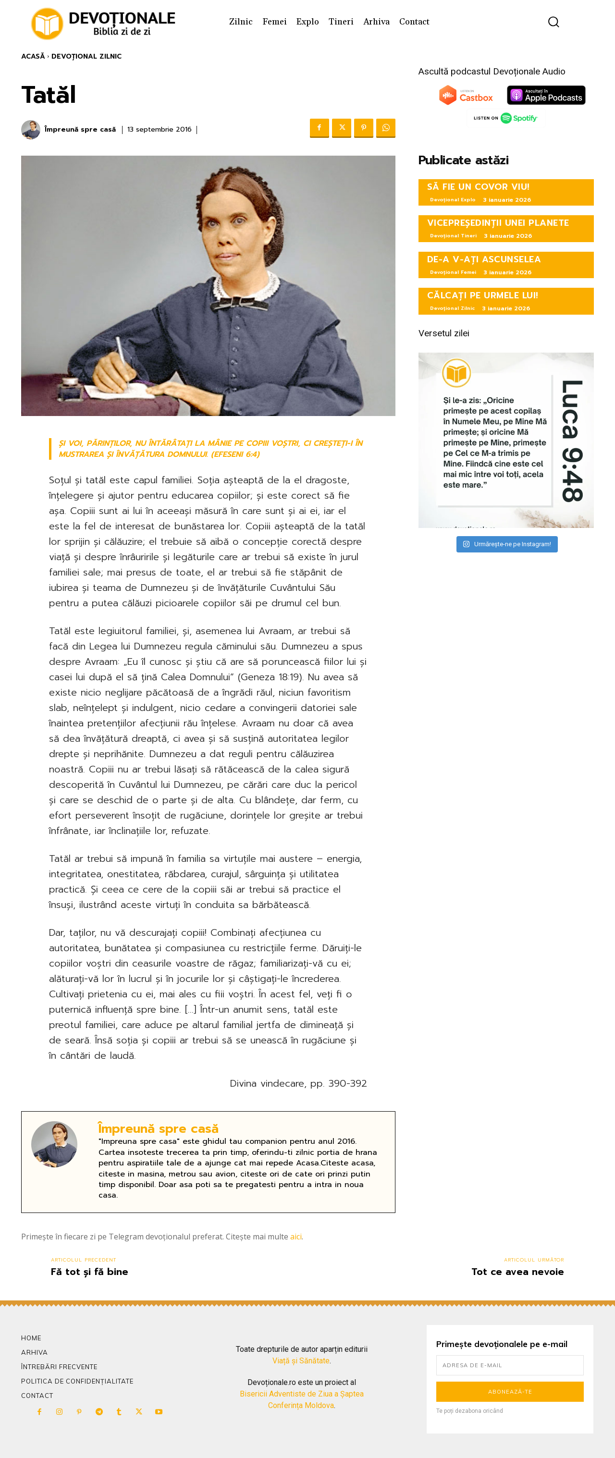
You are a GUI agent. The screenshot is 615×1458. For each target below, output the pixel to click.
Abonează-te (510, 1391)
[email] (510, 1365)
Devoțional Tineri (453, 235)
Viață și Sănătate (301, 1360)
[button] (554, 22)
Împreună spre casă (80, 130)
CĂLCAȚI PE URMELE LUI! (483, 295)
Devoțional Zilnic (86, 56)
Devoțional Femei (453, 272)
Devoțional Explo (453, 199)
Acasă (33, 56)
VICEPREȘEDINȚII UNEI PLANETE (498, 223)
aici (296, 1236)
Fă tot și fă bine (89, 1271)
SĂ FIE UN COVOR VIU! (478, 187)
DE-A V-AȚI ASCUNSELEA (484, 259)
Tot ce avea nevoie (517, 1271)
